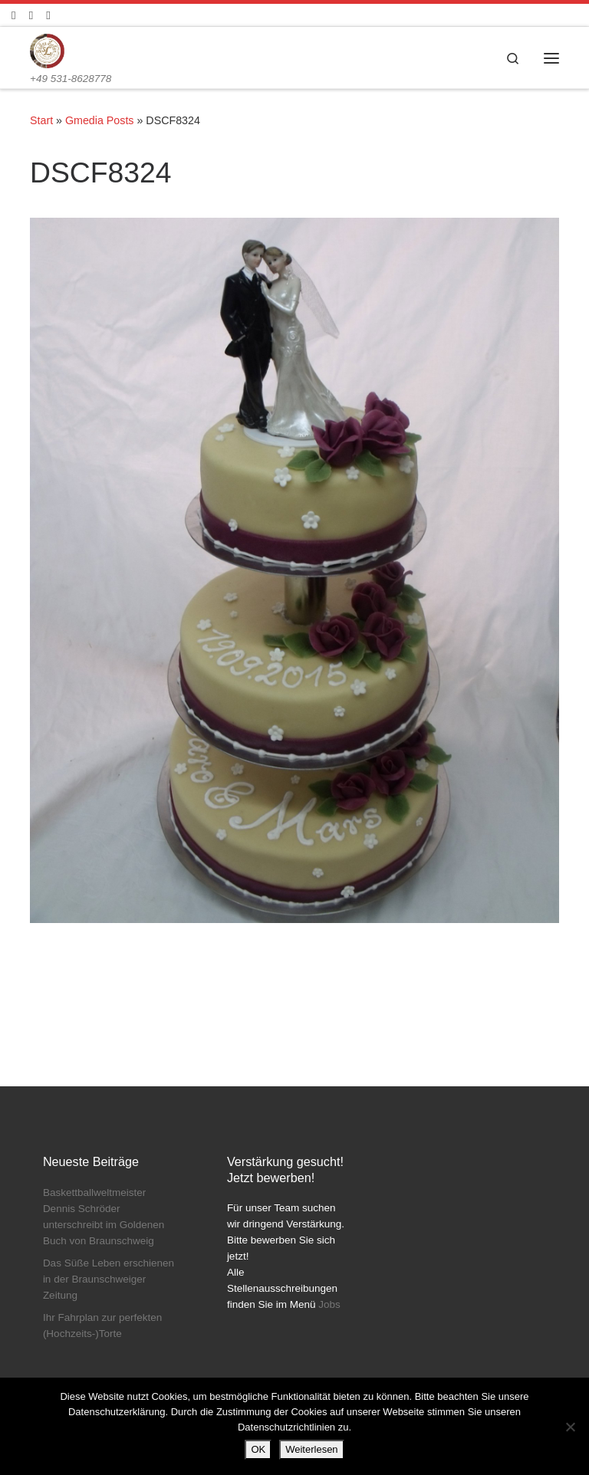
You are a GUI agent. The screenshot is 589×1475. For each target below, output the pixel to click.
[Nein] (569, 1426)
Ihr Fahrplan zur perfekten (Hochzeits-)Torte (102, 1325)
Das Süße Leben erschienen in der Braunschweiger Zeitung (108, 1279)
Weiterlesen (311, 1449)
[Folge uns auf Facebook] (13, 15)
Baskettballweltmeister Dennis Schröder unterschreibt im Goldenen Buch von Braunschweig (103, 1217)
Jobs (329, 1304)
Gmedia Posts (99, 120)
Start (41, 120)
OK (258, 1449)
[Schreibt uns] (48, 15)
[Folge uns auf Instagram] (31, 15)
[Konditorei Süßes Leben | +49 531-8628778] (47, 50)
